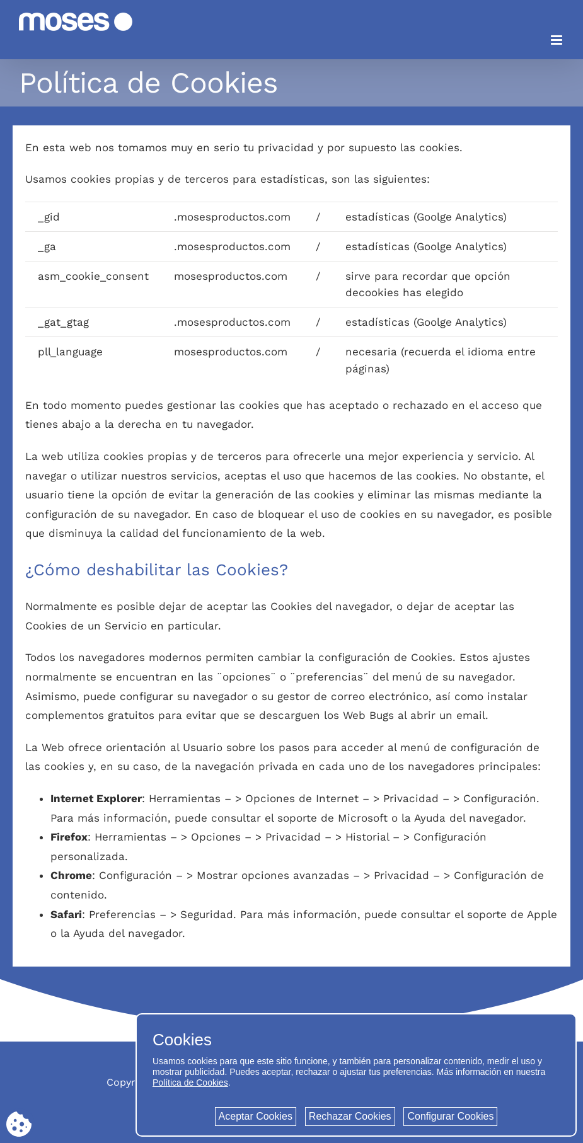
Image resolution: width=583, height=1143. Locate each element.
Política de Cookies (190, 1082)
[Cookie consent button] (19, 1124)
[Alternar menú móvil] (557, 40)
